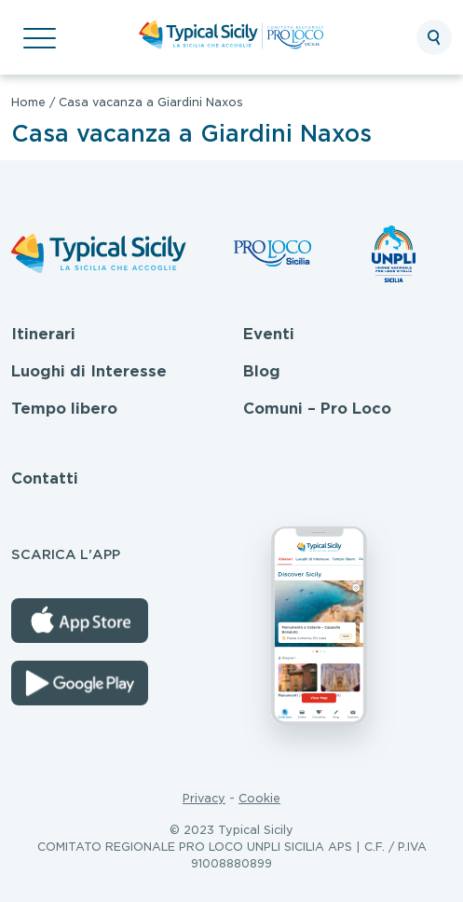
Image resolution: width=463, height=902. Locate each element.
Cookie (259, 798)
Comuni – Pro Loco (317, 408)
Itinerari (43, 334)
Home (28, 102)
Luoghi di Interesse (89, 371)
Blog (261, 371)
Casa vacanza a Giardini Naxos (151, 102)
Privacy (204, 798)
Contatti (44, 478)
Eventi (268, 334)
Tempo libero (64, 408)
